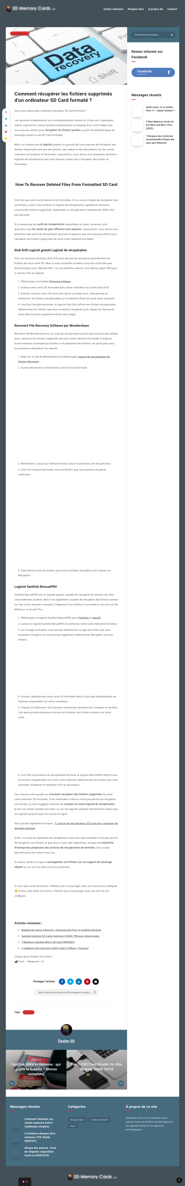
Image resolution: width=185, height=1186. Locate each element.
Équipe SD (66, 1031)
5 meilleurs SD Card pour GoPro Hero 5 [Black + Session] (55, 938)
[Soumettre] (172, 35)
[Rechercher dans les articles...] (153, 34)
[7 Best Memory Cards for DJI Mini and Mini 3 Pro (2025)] (137, 126)
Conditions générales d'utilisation (111, 1177)
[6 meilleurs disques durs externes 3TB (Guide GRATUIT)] (16, 1127)
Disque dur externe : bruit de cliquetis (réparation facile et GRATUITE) (40, 1141)
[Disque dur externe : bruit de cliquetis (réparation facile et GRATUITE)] (16, 1142)
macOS (96, 566)
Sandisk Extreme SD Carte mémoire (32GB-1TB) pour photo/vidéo (60, 926)
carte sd (28, 1002)
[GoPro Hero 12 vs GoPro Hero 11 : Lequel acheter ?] (137, 111)
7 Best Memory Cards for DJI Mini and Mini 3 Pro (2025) (160, 125)
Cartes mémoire (113, 9)
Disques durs (136, 9)
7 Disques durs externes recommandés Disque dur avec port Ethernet (160, 139)
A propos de (155, 9)
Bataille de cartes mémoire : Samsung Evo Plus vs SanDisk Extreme (61, 920)
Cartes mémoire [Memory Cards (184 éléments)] (99, 1109)
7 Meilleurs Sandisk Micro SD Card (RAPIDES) (48, 932)
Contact (172, 9)
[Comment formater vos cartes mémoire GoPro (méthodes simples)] (16, 1113)
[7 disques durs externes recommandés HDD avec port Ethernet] (137, 140)
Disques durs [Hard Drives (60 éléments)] (77, 1109)
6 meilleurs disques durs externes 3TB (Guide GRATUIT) (40, 1127)
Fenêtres (83, 566)
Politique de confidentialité (83, 1177)
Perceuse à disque (60, 281)
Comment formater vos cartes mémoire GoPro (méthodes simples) (39, 1113)
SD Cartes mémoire (149, 1107)
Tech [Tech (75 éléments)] (72, 1115)
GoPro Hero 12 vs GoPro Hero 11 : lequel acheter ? (160, 109)
